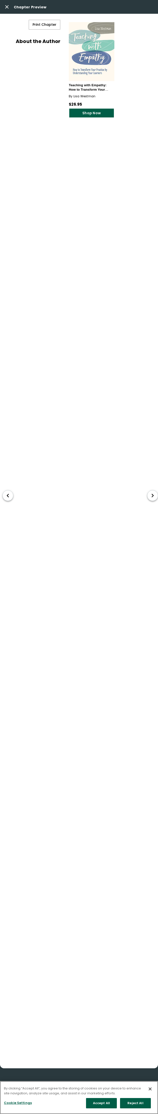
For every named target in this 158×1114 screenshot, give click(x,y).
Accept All (101, 1103)
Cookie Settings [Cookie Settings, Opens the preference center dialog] (18, 1102)
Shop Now (91, 113)
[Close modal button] (7, 7)
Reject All (135, 1103)
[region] (79, 1097)
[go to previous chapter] (7, 495)
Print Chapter (44, 24)
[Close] (150, 1089)
